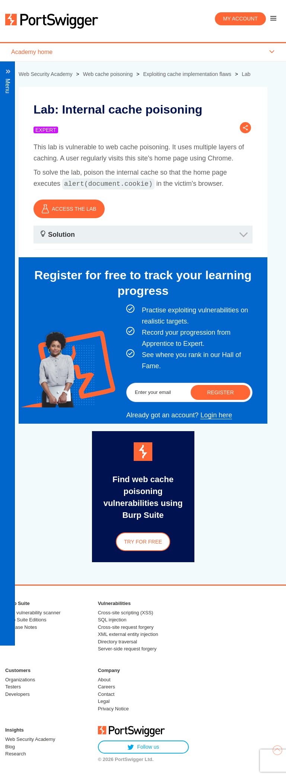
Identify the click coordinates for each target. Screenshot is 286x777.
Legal (104, 701)
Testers (13, 687)
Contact (106, 694)
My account (240, 19)
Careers (106, 687)
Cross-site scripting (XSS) (125, 612)
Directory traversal (117, 641)
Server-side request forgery (127, 649)
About (104, 679)
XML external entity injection (128, 634)
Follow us (143, 747)
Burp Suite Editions (26, 619)
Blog (10, 746)
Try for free (143, 542)
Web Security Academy (30, 739)
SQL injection (112, 619)
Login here (216, 415)
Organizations (20, 679)
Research (15, 754)
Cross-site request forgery (126, 627)
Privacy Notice (113, 708)
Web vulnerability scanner (33, 612)
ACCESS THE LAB (69, 209)
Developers (17, 694)
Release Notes (21, 627)
